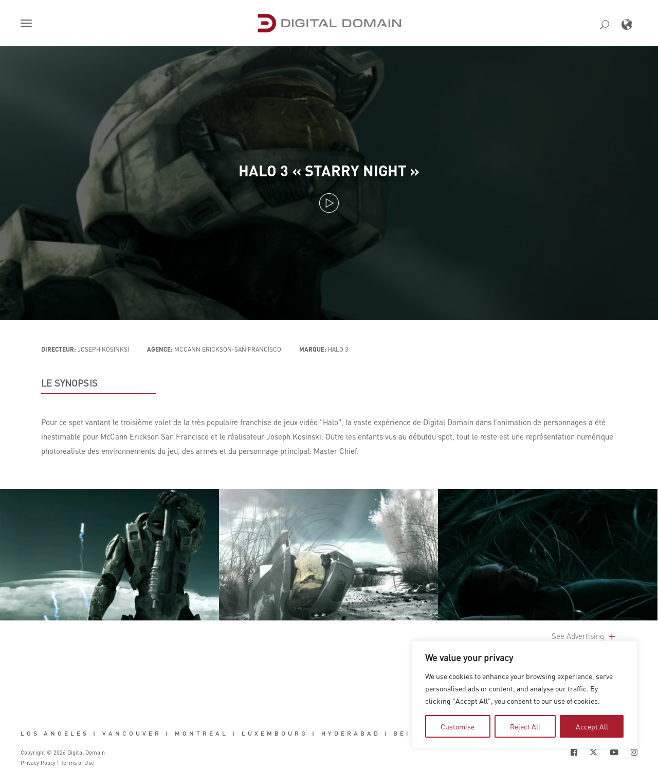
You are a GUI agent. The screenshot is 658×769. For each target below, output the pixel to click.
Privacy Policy (38, 762)
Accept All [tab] (592, 726)
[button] (28, 24)
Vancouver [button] (131, 733)
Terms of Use (77, 762)
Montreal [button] (201, 733)
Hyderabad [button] (350, 733)
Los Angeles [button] (55, 733)
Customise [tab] (457, 726)
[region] (524, 694)
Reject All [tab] (525, 726)
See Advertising (584, 636)
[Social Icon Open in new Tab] (574, 752)
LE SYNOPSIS (69, 383)
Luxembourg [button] (275, 733)
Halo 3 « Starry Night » (329, 170)
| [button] (95, 733)
